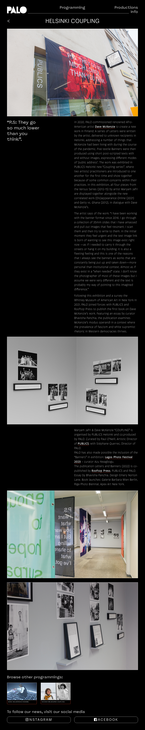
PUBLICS (83, 443)
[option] (22, 693)
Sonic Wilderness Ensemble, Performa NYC (18, 702)
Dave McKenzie (105, 126)
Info (134, 12)
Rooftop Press (101, 471)
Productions (126, 8)
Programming (72, 8)
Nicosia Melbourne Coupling (53, 702)
